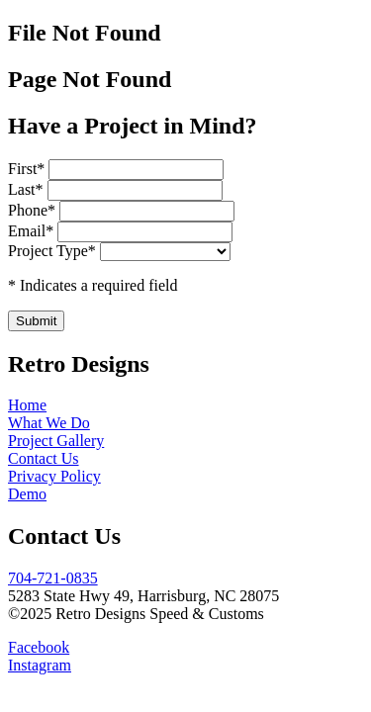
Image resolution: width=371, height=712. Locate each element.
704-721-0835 (53, 578)
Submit (36, 320)
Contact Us (43, 458)
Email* (32, 230)
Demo (27, 494)
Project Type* (52, 250)
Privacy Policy (54, 476)
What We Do (49, 422)
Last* (27, 189)
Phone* (33, 210)
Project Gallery (56, 440)
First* (28, 168)
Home (27, 405)
